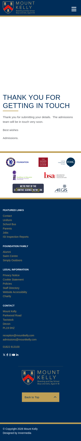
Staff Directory (11, 287)
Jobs (5, 232)
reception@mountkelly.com (18, 335)
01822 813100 (11, 346)
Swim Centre (10, 256)
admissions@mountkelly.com (19, 339)
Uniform (7, 220)
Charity (7, 296)
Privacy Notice (11, 275)
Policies (7, 283)
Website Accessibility (15, 292)
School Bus (9, 224)
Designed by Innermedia (17, 432)
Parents (7, 228)
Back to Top (40, 397)
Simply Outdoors (12, 260)
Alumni (7, 251)
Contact (7, 215)
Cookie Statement (13, 279)
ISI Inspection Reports (16, 236)
